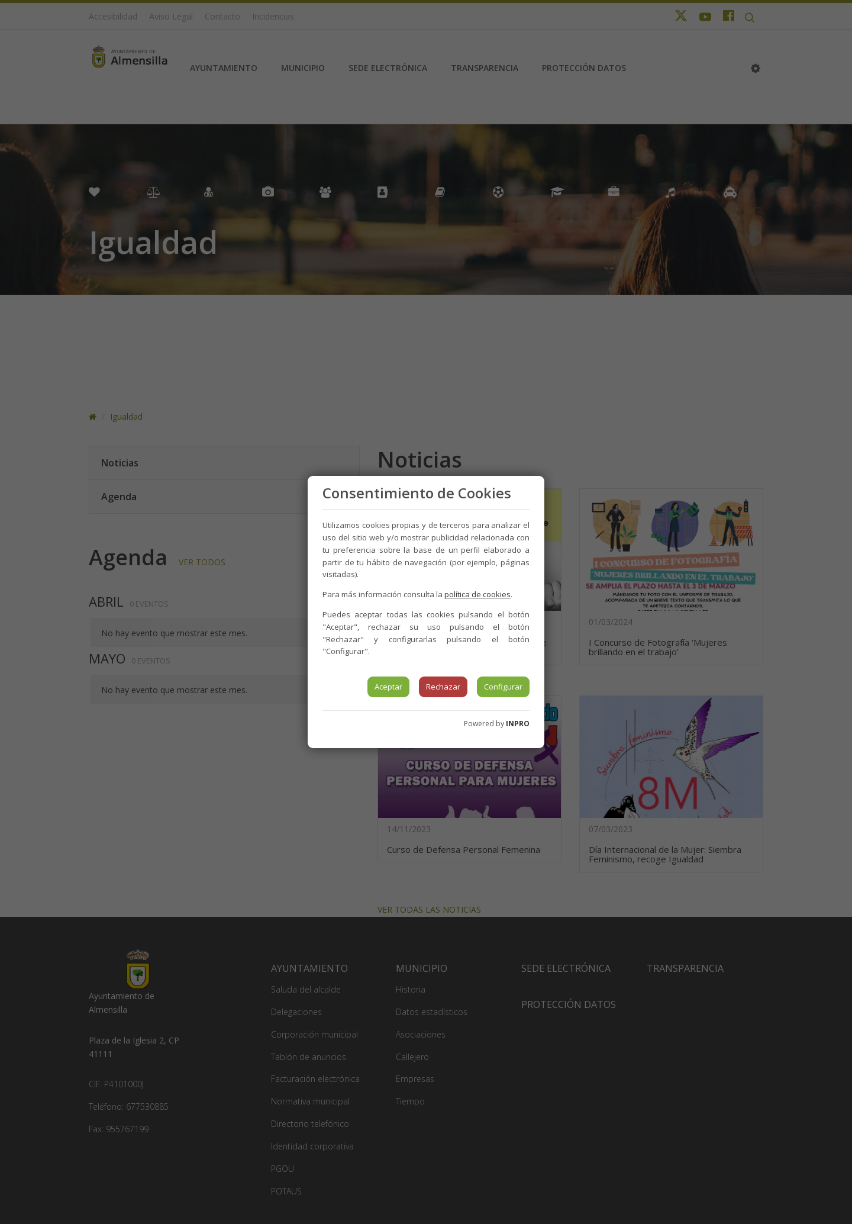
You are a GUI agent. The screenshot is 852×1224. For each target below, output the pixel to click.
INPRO (518, 724)
